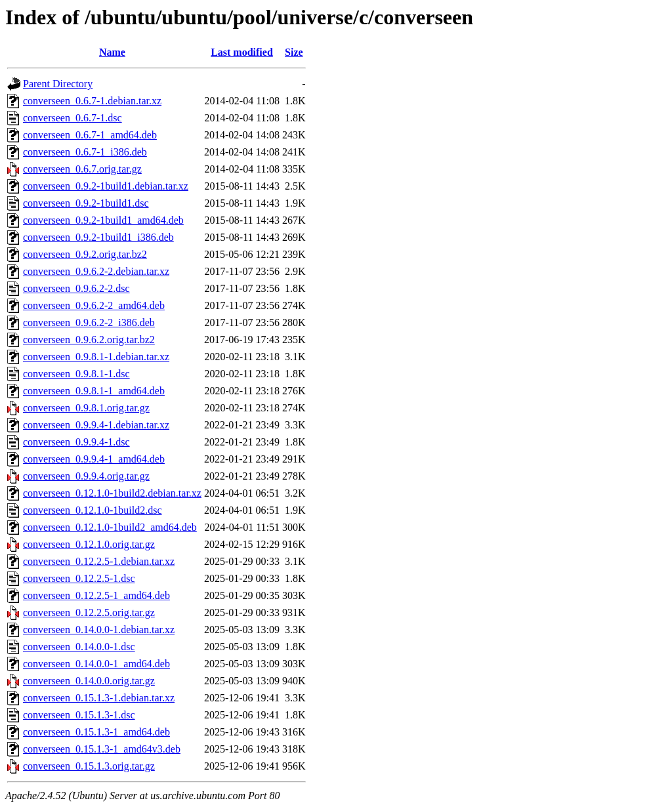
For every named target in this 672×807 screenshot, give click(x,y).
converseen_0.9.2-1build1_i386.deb (98, 237)
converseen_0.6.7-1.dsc (72, 117)
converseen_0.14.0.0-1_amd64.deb (96, 663)
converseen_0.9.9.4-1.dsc (76, 441)
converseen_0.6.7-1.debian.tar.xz (92, 100)
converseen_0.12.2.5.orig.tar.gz (89, 612)
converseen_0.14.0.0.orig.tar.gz (89, 680)
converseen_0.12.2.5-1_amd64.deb (96, 595)
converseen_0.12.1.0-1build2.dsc (92, 510)
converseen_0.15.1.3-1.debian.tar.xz (99, 697)
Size (294, 52)
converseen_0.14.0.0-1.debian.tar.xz (99, 629)
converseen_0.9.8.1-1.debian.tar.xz (96, 356)
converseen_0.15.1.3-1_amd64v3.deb (101, 749)
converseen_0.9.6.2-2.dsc (76, 288)
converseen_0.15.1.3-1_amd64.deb (96, 731)
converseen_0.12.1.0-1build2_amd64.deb (110, 527)
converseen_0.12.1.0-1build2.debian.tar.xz (112, 493)
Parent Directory (58, 83)
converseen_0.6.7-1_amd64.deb (90, 134)
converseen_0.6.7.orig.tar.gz (82, 169)
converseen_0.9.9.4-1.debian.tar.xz (96, 424)
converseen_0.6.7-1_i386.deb (85, 151)
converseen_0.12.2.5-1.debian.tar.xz (99, 561)
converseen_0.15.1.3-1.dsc (79, 714)
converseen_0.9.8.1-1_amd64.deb (94, 390)
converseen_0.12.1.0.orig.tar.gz (89, 544)
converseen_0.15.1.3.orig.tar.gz (89, 766)
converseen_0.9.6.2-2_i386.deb (89, 322)
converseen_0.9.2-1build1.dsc (86, 203)
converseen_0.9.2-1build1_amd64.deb (103, 220)
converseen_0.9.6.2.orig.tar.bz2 (89, 339)
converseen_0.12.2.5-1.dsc (79, 578)
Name (112, 52)
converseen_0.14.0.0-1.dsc (79, 646)
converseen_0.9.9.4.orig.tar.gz (86, 476)
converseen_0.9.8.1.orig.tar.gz (86, 407)
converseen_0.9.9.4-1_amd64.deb (94, 459)
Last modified (242, 52)
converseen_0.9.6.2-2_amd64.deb (94, 305)
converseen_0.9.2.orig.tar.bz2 (85, 254)
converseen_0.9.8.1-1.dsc (76, 373)
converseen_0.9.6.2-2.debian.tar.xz (96, 271)
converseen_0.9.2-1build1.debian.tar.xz (105, 186)
